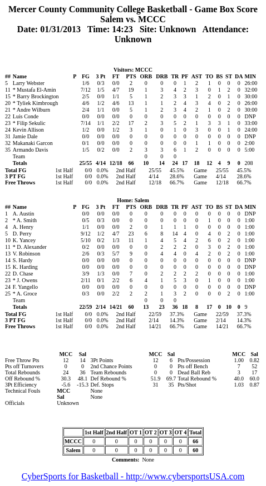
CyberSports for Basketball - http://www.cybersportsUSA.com (133, 476)
